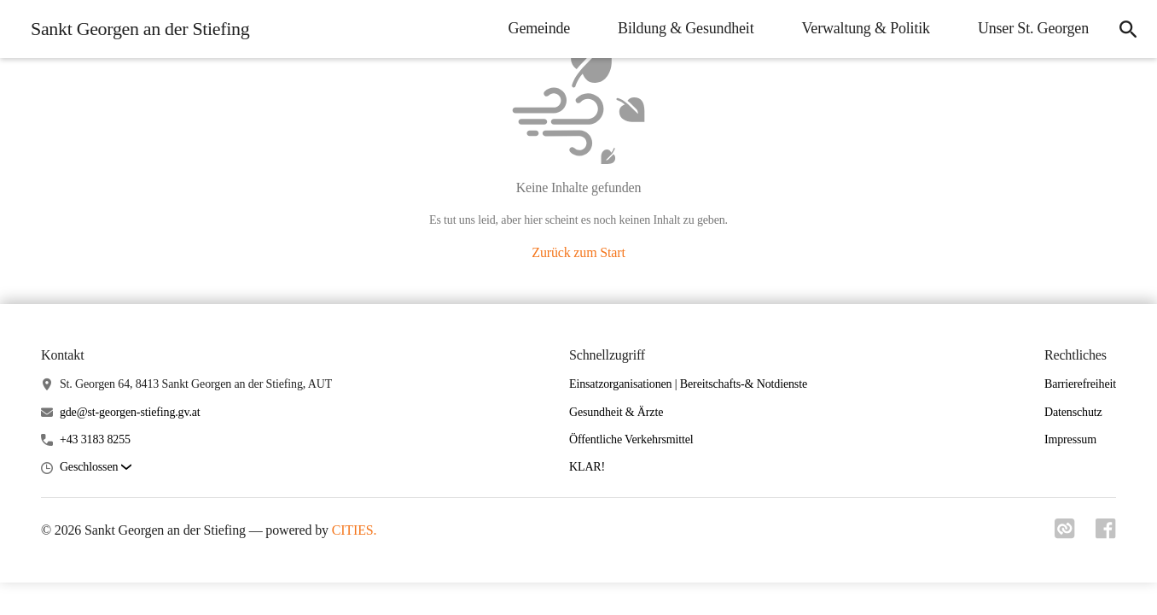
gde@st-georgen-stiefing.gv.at (130, 412)
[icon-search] (1128, 29)
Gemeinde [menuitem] (540, 28)
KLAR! (587, 466)
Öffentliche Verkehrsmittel (631, 439)
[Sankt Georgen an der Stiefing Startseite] (134, 29)
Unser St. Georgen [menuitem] (1033, 28)
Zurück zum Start (578, 252)
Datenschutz (1073, 412)
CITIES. (354, 530)
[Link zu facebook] (1106, 533)
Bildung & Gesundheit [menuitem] (685, 28)
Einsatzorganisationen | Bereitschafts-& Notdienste (688, 384)
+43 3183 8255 (95, 439)
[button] (95, 468)
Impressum (1070, 439)
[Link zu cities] (1065, 533)
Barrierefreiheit (1080, 384)
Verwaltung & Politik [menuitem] (866, 28)
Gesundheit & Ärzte (616, 412)
